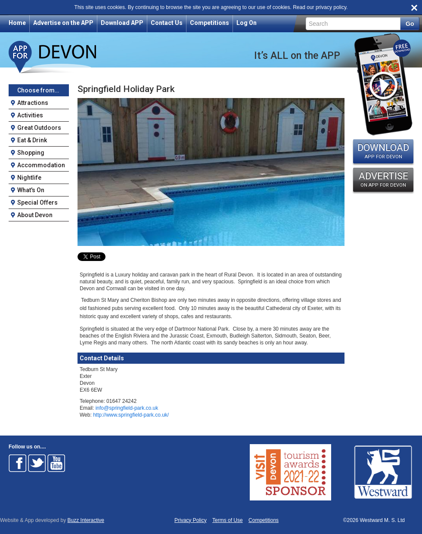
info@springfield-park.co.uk (127, 408)
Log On (246, 22)
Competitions (209, 22)
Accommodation (41, 165)
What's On (30, 190)
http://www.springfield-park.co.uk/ (131, 415)
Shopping (30, 152)
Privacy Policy (190, 520)
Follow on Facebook (18, 463)
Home (17, 22)
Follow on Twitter (37, 463)
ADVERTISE (383, 179)
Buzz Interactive (86, 520)
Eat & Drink (32, 140)
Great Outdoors (39, 127)
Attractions (32, 102)
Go (410, 23)
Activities (30, 115)
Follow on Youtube (56, 463)
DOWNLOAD (383, 151)
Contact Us (167, 22)
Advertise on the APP (63, 22)
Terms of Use (227, 520)
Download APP (122, 22)
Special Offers (37, 202)
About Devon (35, 215)
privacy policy (331, 7)
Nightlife (29, 177)
